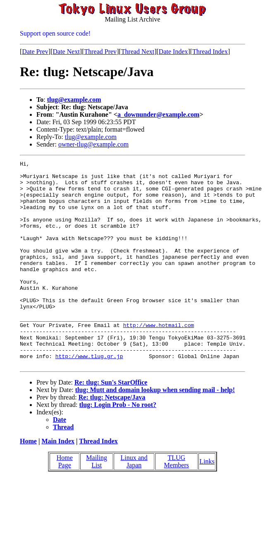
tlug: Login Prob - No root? (118, 445)
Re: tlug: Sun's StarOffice (110, 423)
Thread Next (137, 51)
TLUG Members (176, 502)
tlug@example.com (74, 99)
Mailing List (96, 502)
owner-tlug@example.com (93, 144)
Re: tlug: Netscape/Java (112, 438)
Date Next (66, 51)
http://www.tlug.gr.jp (89, 395)
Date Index (173, 51)
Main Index (57, 482)
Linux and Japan (133, 502)
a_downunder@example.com (158, 114)
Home (28, 482)
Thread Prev (100, 51)
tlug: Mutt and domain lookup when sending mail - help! (155, 430)
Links (206, 502)
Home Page (65, 502)
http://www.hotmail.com (158, 358)
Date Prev (35, 51)
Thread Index (210, 51)
